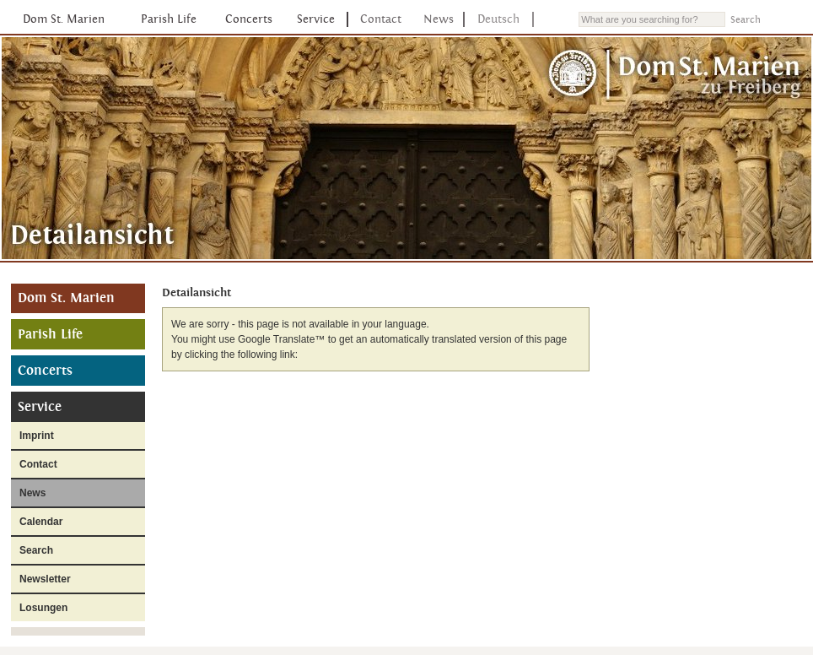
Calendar (40, 522)
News (438, 19)
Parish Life (169, 19)
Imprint (36, 435)
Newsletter (45, 579)
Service (316, 19)
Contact (380, 19)
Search (36, 550)
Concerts (248, 19)
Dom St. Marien (64, 19)
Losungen (43, 608)
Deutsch (498, 19)
